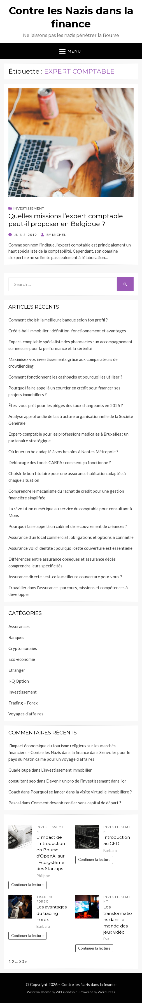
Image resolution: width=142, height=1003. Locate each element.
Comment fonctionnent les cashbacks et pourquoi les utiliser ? (65, 376)
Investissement (28, 208)
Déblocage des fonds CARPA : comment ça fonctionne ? (59, 462)
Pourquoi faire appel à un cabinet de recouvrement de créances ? (67, 526)
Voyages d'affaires (25, 713)
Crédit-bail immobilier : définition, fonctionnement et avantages (67, 330)
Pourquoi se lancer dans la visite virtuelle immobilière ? (81, 791)
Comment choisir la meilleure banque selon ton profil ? (58, 319)
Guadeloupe (19, 769)
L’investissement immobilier (66, 769)
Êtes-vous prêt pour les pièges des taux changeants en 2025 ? (65, 405)
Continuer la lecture (27, 884)
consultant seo (22, 780)
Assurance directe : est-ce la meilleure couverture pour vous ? (65, 576)
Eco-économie (21, 659)
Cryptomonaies (22, 648)
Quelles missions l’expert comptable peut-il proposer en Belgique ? (65, 220)
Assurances (19, 626)
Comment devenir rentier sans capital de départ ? (76, 802)
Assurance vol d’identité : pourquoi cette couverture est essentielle (70, 548)
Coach (14, 791)
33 (21, 961)
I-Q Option (18, 680)
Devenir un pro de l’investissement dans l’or (86, 780)
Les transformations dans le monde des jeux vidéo (117, 919)
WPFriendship (66, 992)
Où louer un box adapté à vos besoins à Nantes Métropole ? (63, 451)
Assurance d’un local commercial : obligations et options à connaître (71, 537)
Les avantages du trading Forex (51, 913)
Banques (16, 637)
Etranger (16, 670)
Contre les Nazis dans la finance (89, 984)
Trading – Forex (23, 702)
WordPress (106, 992)
